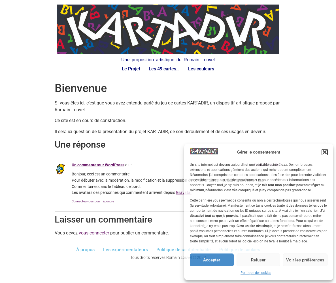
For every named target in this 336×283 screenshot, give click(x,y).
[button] (325, 152)
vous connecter (94, 233)
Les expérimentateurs (125, 249)
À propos (85, 249)
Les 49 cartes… (164, 69)
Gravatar (184, 192)
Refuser (258, 260)
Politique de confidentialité (183, 249)
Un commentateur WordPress (98, 165)
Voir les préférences (305, 260)
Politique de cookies (256, 273)
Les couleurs (201, 69)
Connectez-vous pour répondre (93, 201)
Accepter (211, 260)
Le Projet (131, 69)
